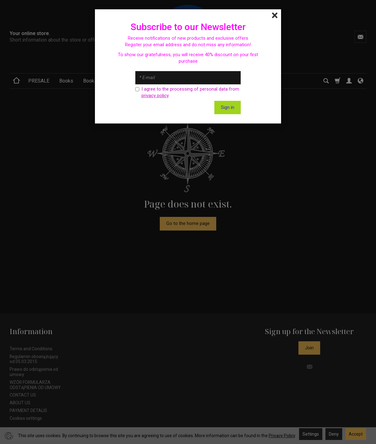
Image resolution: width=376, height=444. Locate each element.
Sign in (227, 107)
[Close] (274, 15)
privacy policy (154, 95)
